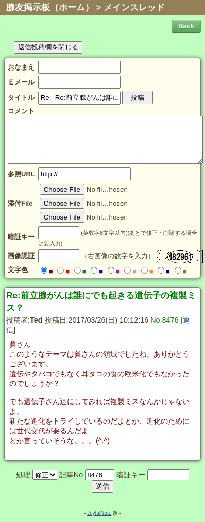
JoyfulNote (99, 513)
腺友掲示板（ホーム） (50, 7)
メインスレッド (134, 7)
